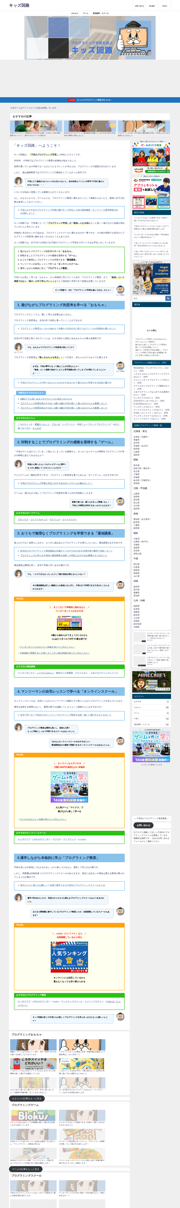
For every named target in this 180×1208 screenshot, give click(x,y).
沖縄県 (137, 627)
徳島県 (137, 587)
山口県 (137, 576)
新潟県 (137, 500)
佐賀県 (137, 609)
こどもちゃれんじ (45, 673)
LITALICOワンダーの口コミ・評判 (149, 401)
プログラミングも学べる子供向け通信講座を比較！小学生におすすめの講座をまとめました (63, 555)
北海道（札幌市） (142, 437)
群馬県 (137, 483)
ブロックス (23, 519)
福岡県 (137, 606)
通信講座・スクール (101, 13)
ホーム (12, 1147)
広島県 (137, 567)
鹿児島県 (138, 624)
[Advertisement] (90, 78)
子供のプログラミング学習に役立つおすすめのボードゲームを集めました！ (56, 483)
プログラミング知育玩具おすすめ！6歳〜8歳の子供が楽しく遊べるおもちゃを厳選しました (64, 408)
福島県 (137, 455)
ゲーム (85, 13)
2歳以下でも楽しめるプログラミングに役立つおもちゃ (46, 399)
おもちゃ (74, 13)
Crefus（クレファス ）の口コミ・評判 (151, 413)
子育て (151, 719)
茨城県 (137, 477)
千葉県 (137, 474)
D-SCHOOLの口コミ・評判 (146, 404)
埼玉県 (137, 471)
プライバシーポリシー (24, 1147)
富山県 (137, 503)
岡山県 (137, 564)
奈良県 (137, 551)
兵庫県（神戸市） (142, 542)
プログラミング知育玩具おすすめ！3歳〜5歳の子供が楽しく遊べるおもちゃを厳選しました (64, 403)
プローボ (56, 424)
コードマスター (69, 519)
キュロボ (36, 428)
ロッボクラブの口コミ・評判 (147, 398)
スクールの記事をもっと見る (27, 1135)
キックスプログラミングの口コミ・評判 (152, 410)
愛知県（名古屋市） (143, 519)
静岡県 (137, 528)
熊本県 (137, 615)
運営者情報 (38, 1147)
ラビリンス (55, 519)
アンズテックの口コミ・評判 (147, 407)
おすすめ (151, 701)
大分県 (137, 618)
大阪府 (137, 539)
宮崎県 (137, 621)
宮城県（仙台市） (142, 446)
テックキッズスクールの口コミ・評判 (151, 416)
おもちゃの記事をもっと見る (27, 1024)
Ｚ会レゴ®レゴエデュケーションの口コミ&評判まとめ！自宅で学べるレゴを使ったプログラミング (151, 254)
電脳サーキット (42, 424)
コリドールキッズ (38, 519)
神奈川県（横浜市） (143, 468)
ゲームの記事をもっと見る (25, 1080)
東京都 (137, 465)
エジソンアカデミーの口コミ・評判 (150, 419)
